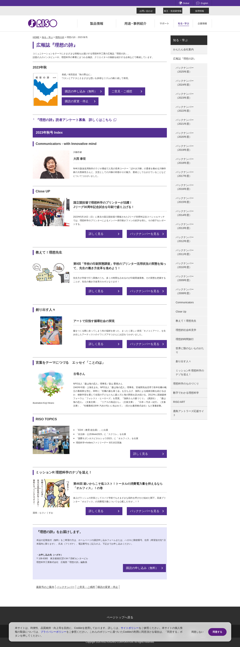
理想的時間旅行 (185, 339)
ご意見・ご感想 (122, 91)
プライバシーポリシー (53, 631)
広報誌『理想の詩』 (184, 58)
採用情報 (199, 11)
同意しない (197, 631)
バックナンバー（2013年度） (185, 226)
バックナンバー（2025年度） (185, 69)
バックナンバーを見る (144, 233)
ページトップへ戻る (120, 617)
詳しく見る (96, 233)
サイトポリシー (130, 627)
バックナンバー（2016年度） (185, 187)
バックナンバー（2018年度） (185, 161)
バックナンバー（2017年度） (185, 174)
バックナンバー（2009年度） (185, 278)
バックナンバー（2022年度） (185, 108)
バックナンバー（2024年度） (185, 82)
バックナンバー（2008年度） (185, 291)
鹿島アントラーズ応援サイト (188, 413)
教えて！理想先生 (186, 320)
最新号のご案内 (45, 586)
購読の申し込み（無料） (81, 91)
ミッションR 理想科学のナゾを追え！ (190, 372)
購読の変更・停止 (76, 101)
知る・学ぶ (47, 37)
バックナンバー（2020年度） (185, 134)
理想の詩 (59, 37)
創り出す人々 (183, 361)
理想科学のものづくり (186, 383)
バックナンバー (66, 586)
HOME (36, 37)
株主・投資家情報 (173, 11)
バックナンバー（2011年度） (185, 252)
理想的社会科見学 (186, 329)
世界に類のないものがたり (190, 350)
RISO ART (179, 401)
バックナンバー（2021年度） (185, 121)
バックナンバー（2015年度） (185, 200)
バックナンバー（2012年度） (185, 239)
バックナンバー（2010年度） (185, 265)
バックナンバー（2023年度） (185, 95)
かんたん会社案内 (183, 49)
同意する (217, 631)
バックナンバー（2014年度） (185, 213)
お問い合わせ (146, 11)
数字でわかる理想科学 (186, 392)
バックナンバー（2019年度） (185, 147)
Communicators (185, 302)
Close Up (181, 311)
